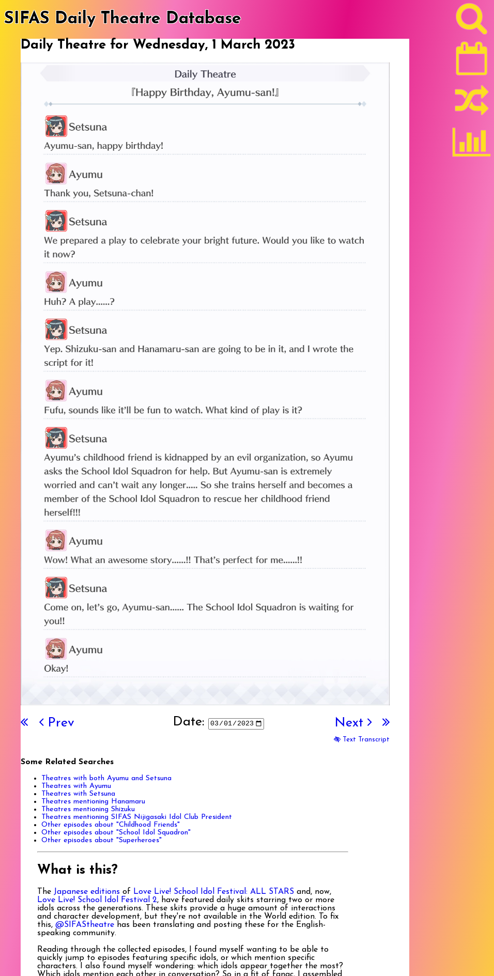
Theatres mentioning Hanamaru (93, 801)
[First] (24, 723)
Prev (56, 723)
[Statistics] (472, 145)
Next (353, 723)
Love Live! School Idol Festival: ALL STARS (213, 892)
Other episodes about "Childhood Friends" (110, 825)
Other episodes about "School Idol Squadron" (116, 832)
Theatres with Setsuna (78, 794)
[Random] (472, 104)
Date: (188, 722)
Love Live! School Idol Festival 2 (97, 900)
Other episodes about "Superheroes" (101, 840)
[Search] (472, 21)
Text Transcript (362, 739)
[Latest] (472, 62)
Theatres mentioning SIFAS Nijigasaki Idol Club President (136, 817)
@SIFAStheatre (84, 925)
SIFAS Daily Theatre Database (122, 19)
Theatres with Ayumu (76, 786)
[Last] (386, 723)
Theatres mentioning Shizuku (88, 809)
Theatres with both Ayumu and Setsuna (106, 778)
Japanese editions (87, 892)
